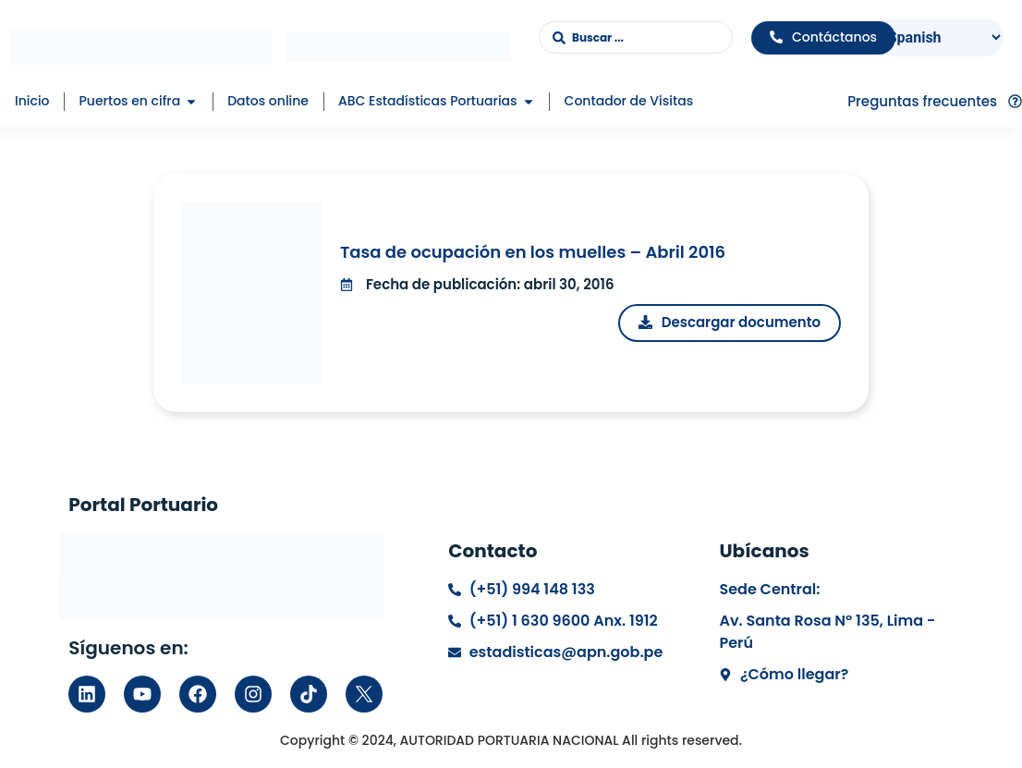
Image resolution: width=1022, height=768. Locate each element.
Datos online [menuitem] (268, 100)
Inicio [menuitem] (32, 100)
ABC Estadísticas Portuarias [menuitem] (427, 100)
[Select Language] (939, 37)
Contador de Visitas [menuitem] (629, 100)
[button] (191, 101)
